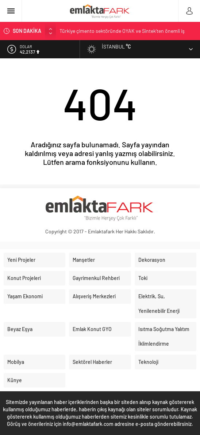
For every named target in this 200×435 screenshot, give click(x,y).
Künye (14, 380)
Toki (142, 278)
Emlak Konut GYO (92, 329)
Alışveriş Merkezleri (94, 296)
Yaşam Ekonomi (25, 296)
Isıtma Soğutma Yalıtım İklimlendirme (163, 336)
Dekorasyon (151, 260)
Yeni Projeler (21, 260)
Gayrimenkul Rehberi (96, 278)
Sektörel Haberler (92, 362)
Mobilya (15, 362)
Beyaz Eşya (19, 329)
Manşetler (84, 260)
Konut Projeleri (24, 278)
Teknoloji (148, 362)
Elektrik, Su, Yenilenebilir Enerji (159, 303)
